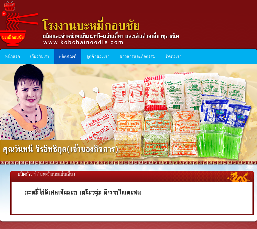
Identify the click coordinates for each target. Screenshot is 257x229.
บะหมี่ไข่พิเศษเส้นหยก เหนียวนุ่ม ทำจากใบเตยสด (83, 192)
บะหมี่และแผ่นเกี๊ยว (57, 175)
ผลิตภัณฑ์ (27, 175)
